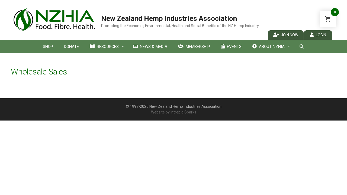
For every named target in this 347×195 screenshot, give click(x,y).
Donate (71, 46)
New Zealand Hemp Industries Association (169, 18)
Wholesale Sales (39, 71)
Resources (108, 46)
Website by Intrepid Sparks (173, 112)
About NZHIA (272, 46)
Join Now (285, 34)
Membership (194, 46)
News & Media (150, 46)
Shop (48, 46)
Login (318, 34)
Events (231, 46)
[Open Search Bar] (301, 46)
